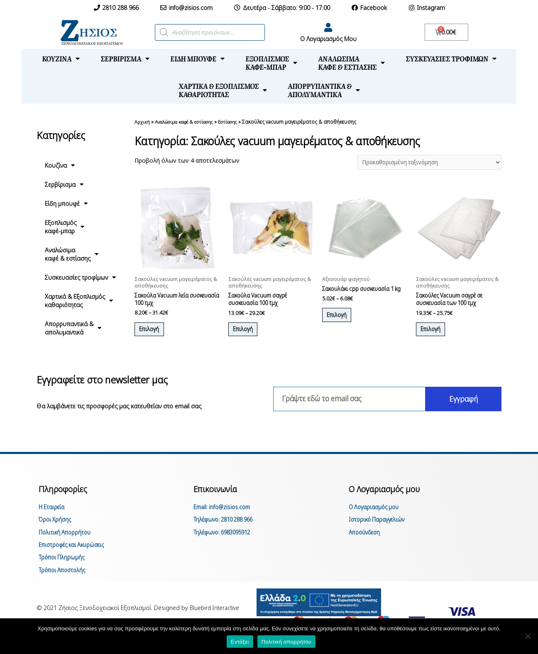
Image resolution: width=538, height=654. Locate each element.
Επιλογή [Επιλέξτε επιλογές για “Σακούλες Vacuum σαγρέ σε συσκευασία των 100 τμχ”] (435, 334)
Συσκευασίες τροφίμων (451, 58)
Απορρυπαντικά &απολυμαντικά (324, 90)
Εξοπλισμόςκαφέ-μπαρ (271, 63)
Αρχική (142, 121)
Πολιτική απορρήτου (286, 642)
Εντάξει (240, 642)
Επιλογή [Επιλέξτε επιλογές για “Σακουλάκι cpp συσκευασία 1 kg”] (341, 327)
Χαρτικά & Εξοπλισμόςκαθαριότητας (223, 90)
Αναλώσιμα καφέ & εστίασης (188, 121)
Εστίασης (238, 121)
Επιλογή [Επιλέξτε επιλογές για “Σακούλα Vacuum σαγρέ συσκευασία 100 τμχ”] (247, 334)
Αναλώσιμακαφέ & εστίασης (351, 63)
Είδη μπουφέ (197, 58)
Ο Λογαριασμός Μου (328, 38)
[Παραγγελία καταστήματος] (424, 163)
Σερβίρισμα (124, 58)
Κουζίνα (61, 58)
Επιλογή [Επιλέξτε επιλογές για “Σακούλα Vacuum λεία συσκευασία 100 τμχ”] (153, 334)
